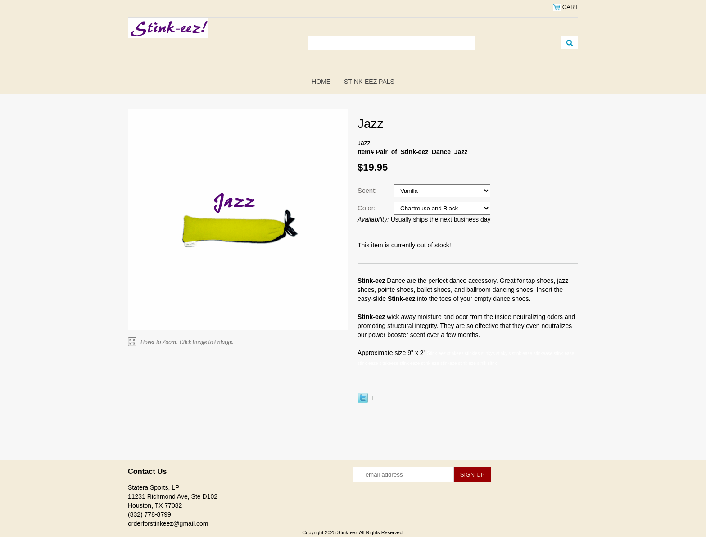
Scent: (368, 190)
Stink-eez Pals (369, 81)
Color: (367, 208)
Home (321, 81)
